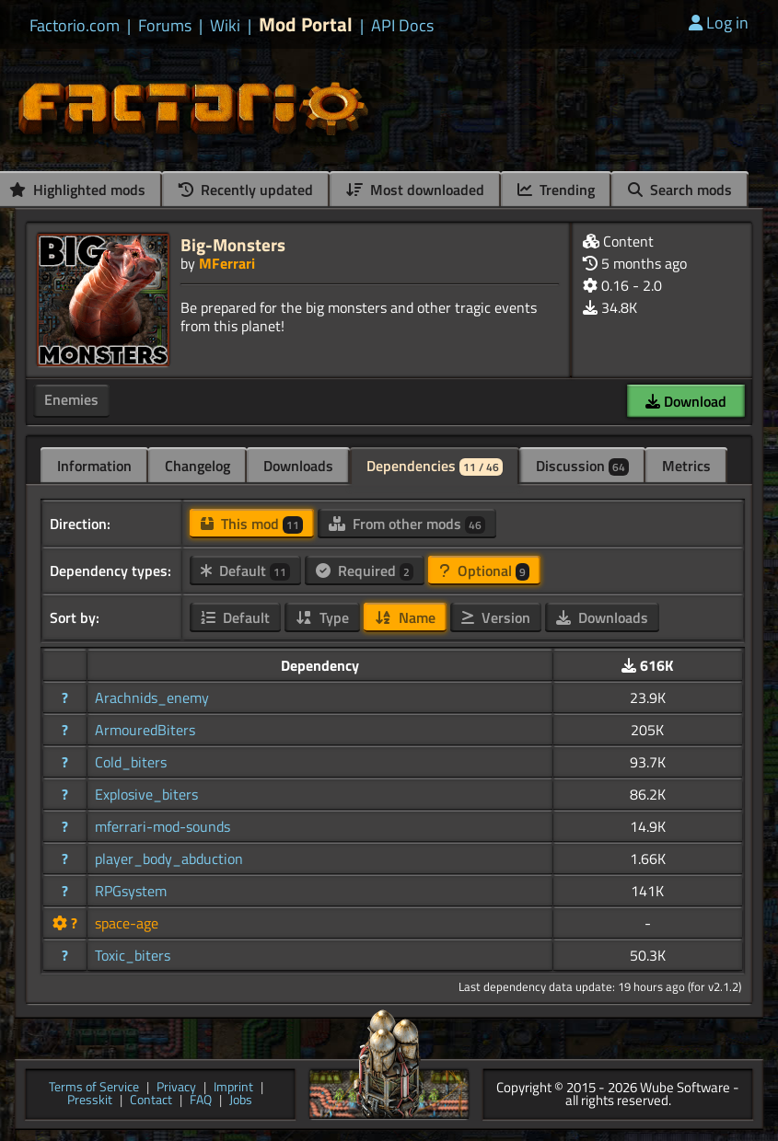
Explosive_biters (146, 794)
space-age (126, 923)
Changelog (197, 466)
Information (94, 466)
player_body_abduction (169, 858)
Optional (484, 570)
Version (495, 617)
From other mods (407, 524)
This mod (252, 524)
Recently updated (246, 190)
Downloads (298, 466)
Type (322, 617)
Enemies (71, 399)
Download (685, 401)
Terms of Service (94, 1088)
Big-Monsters (232, 244)
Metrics (686, 466)
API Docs (402, 25)
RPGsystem (131, 891)
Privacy (176, 1088)
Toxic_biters (132, 955)
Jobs (240, 1101)
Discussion (582, 466)
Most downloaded (415, 190)
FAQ (201, 1101)
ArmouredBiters (145, 730)
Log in (719, 22)
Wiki (225, 25)
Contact (151, 1101)
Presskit (89, 1101)
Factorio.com (74, 25)
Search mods (680, 190)
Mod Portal (306, 24)
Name (405, 617)
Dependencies (434, 466)
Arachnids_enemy (152, 697)
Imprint (233, 1088)
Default (245, 570)
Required (364, 570)
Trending (556, 190)
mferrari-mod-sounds (162, 826)
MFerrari (227, 263)
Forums (165, 25)
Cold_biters (131, 762)
